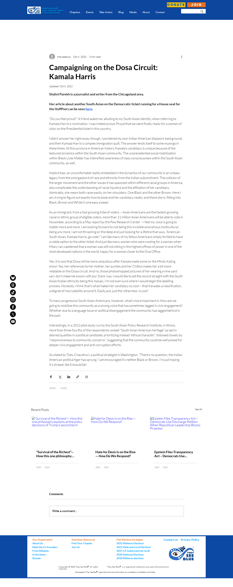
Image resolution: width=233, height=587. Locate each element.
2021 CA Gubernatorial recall (133, 550)
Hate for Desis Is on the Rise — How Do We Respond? (115, 454)
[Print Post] (86, 377)
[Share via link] (77, 377)
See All (198, 409)
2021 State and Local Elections (133, 547)
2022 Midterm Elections (130, 543)
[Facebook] (13, 307)
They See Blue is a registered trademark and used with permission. (138, 567)
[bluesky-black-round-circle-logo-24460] (13, 278)
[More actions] (181, 56)
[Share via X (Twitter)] (60, 377)
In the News (39, 554)
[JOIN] (196, 4)
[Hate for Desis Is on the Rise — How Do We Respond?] (116, 431)
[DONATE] (176, 4)
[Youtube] (13, 321)
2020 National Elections (130, 554)
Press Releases (40, 550)
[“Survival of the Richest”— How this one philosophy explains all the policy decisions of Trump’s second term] (57, 431)
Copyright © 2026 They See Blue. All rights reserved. (78, 568)
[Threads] (13, 285)
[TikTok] (13, 292)
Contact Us (171, 539)
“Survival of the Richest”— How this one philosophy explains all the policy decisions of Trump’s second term (56, 454)
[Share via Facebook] (51, 377)
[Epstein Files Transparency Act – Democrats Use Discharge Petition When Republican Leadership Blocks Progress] (175, 431)
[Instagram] (13, 300)
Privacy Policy (190, 539)
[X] (13, 314)
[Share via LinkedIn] (68, 377)
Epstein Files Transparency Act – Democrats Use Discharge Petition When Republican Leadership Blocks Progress (173, 454)
